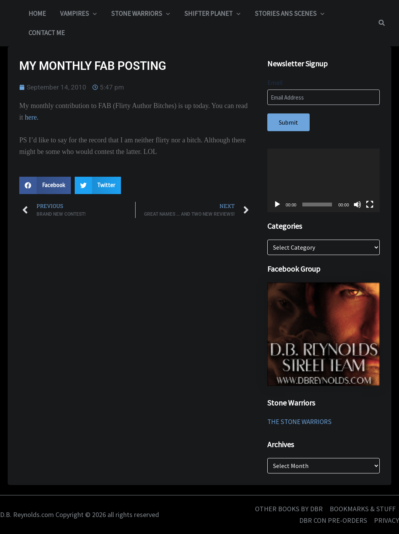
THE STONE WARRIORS (299, 421)
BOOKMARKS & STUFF (363, 508)
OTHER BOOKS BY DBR (289, 508)
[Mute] (357, 204)
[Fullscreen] (370, 204)
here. (32, 117)
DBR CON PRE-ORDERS (333, 520)
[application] (323, 180)
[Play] (277, 204)
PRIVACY (386, 520)
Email (275, 82)
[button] (91, 13)
